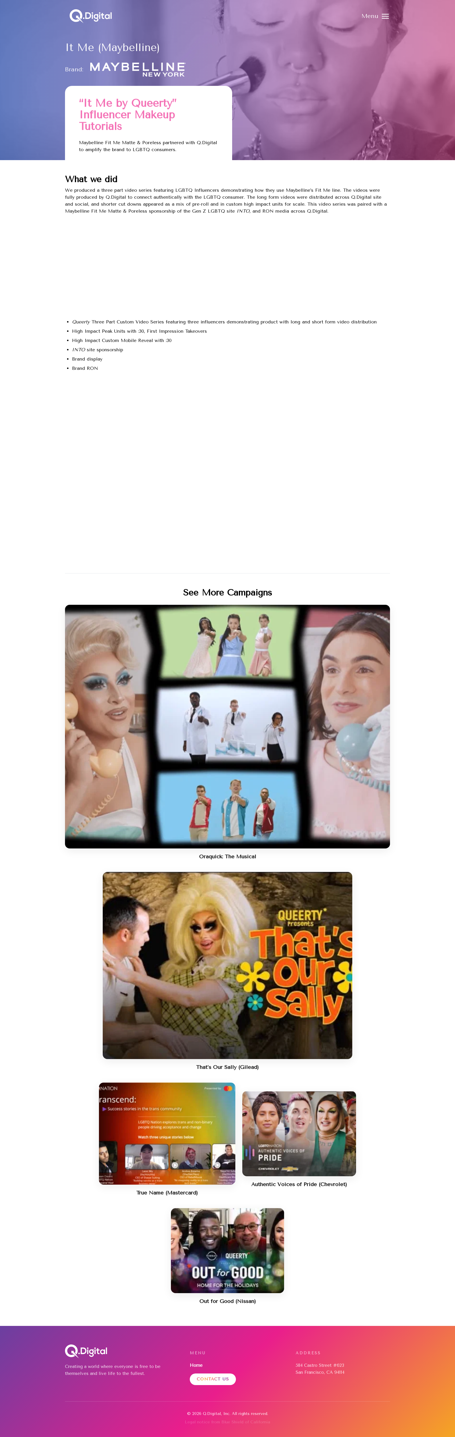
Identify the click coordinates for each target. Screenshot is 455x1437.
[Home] (91, 16)
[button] (376, 16)
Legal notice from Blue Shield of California (227, 1422)
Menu (370, 16)
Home (196, 1365)
